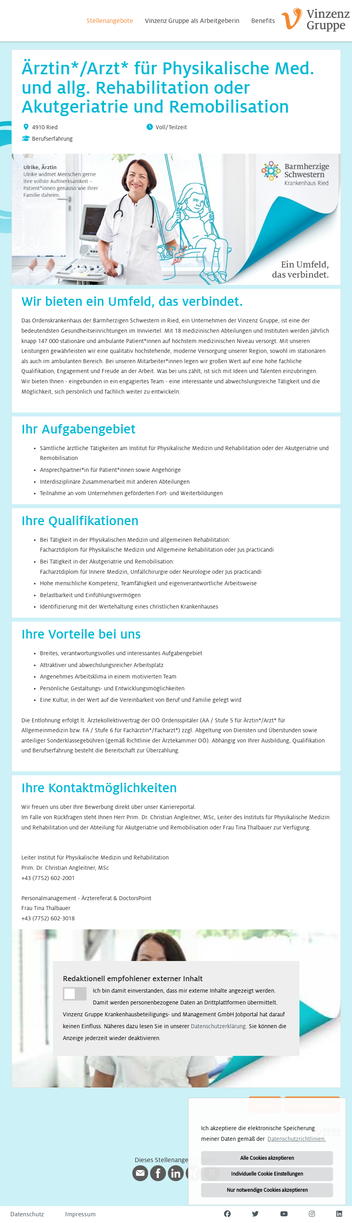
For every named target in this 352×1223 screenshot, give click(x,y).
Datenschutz (27, 1214)
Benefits (263, 20)
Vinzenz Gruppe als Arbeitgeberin (192, 20)
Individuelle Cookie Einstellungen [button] (267, 1174)
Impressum (80, 1214)
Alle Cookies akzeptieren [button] (267, 1158)
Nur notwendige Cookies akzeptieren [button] (267, 1190)
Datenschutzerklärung (218, 1026)
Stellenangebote (110, 20)
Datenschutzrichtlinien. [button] (296, 1139)
